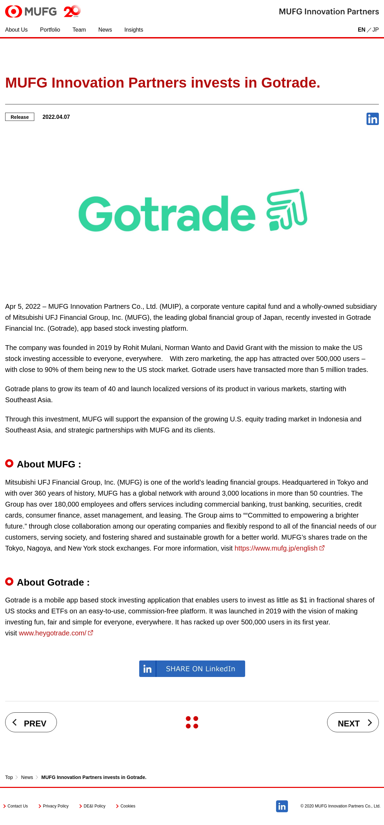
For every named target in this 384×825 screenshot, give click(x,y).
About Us (16, 30)
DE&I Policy (94, 806)
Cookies (127, 806)
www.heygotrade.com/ (52, 633)
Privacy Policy (56, 806)
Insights (133, 30)
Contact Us (18, 806)
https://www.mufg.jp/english (276, 548)
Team (79, 30)
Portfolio (50, 30)
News (105, 30)
